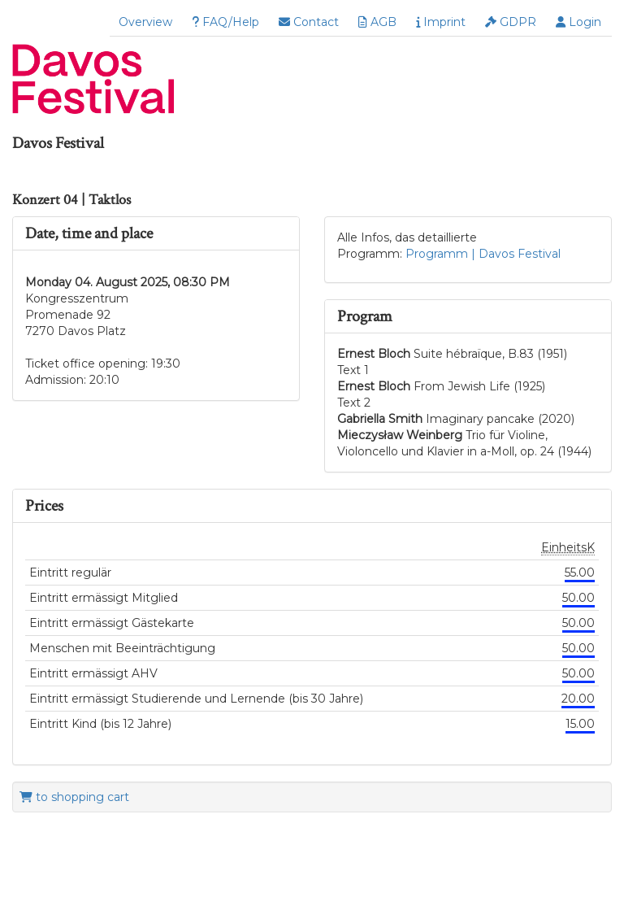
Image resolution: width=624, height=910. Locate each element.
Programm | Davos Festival (483, 253)
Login (578, 22)
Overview (145, 22)
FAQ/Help (225, 22)
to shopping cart (74, 797)
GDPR (510, 22)
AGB (377, 22)
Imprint (441, 22)
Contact (309, 22)
